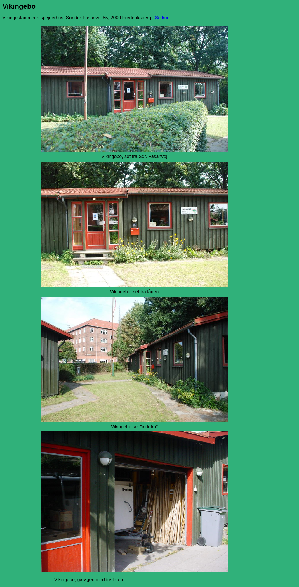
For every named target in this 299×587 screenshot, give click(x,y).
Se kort (162, 17)
